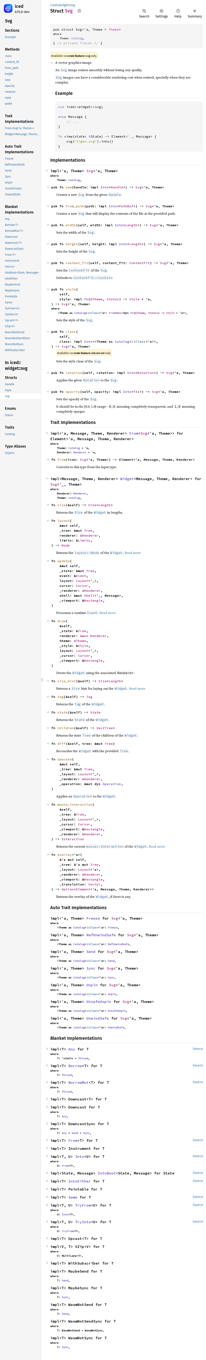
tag (60, 697)
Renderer (79, 452)
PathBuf (126, 206)
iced (19, 6)
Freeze (93, 918)
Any (71, 1049)
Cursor (82, 586)
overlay (64, 855)
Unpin (92, 985)
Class (95, 313)
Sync (90, 968)
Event (81, 576)
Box (119, 313)
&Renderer (89, 535)
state (62, 712)
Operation (112, 784)
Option (68, 889)
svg (72, 5)
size (61, 505)
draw (61, 621)
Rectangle (93, 600)
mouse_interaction (74, 804)
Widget (127, 478)
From (112, 313)
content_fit (77, 263)
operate (64, 759)
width (71, 225)
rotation (74, 373)
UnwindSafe (97, 1018)
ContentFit (139, 263)
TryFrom (83, 1205)
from (61, 459)
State (95, 712)
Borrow (75, 1065)
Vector (94, 884)
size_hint (66, 681)
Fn (86, 299)
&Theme (96, 299)
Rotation (145, 373)
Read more (133, 552)
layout (63, 521)
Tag (89, 697)
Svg (89, 170)
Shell (89, 595)
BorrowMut (78, 1082)
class (71, 332)
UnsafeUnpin (98, 1001)
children (65, 728)
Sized (84, 1058)
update (63, 561)
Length (131, 225)
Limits (84, 540)
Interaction (73, 839)
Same (72, 1197)
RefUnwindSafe (101, 935)
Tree (88, 530)
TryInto (83, 1222)
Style (134, 299)
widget (63, 5)
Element (83, 889)
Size (92, 505)
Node (66, 545)
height (72, 244)
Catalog (77, 38)
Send (90, 951)
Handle (117, 187)
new (69, 187)
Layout (82, 581)
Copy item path (79, 10)
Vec (99, 728)
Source (198, 1049)
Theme (114, 29)
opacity (73, 392)
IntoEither (79, 1181)
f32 (136, 392)
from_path (75, 206)
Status (113, 299)
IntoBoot (107, 1173)
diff (61, 744)
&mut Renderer (93, 636)
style (71, 289)
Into (105, 187)
